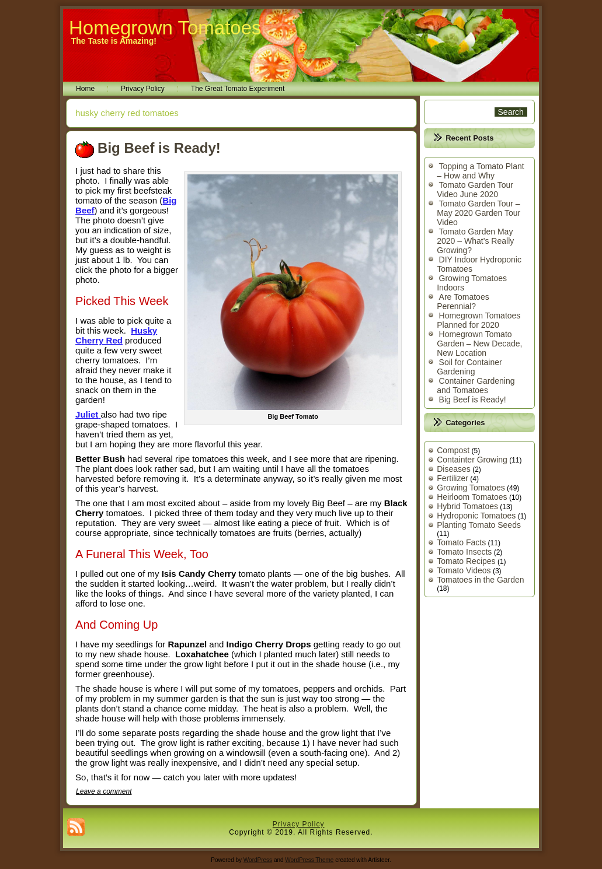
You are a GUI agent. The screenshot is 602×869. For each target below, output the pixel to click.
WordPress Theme (309, 860)
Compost (453, 450)
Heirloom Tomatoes (472, 497)
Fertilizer (452, 478)
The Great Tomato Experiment (238, 89)
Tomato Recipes (466, 561)
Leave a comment (103, 791)
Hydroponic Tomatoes (476, 515)
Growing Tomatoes (470, 487)
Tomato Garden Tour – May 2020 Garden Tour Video (478, 213)
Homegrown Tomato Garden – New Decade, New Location (479, 344)
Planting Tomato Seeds (479, 525)
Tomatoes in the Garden (480, 579)
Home (85, 89)
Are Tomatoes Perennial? (463, 301)
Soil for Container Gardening (469, 367)
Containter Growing (472, 459)
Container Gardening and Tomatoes (475, 385)
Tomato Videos (463, 570)
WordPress (257, 860)
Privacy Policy (143, 89)
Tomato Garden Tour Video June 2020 (475, 189)
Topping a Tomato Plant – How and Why (480, 171)
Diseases (454, 469)
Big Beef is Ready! (159, 148)
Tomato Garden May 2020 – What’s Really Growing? (475, 241)
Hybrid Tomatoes (467, 506)
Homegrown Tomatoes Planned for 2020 (478, 320)
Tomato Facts (461, 542)
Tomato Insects (464, 551)
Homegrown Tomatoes (165, 27)
